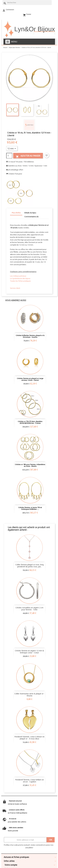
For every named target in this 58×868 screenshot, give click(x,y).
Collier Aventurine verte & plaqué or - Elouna (29, 694)
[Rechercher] (27, 2)
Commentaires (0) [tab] (31, 216)
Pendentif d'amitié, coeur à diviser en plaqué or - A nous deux (29, 737)
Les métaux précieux (18, 276)
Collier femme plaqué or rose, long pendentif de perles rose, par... (29, 565)
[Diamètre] (12, 148)
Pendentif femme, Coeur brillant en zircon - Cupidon (29, 780)
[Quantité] (9, 155)
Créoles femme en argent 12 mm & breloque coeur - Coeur (29, 651)
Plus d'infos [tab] (16, 213)
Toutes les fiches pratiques (20, 281)
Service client (15, 288)
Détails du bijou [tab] (30, 213)
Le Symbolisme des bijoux (20, 278)
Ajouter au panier (28, 156)
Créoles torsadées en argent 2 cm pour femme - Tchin (29, 608)
